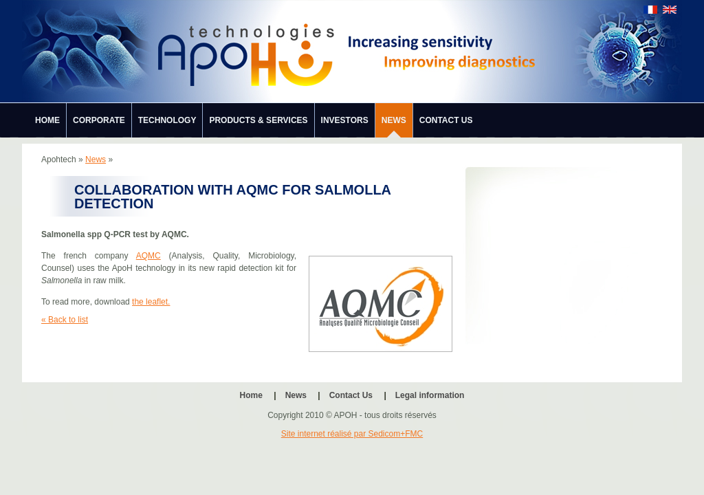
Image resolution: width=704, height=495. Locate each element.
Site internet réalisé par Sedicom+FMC (352, 434)
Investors (344, 120)
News (394, 120)
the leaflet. (151, 302)
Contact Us (446, 120)
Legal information (430, 395)
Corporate (99, 120)
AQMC (148, 256)
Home (47, 120)
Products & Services (258, 120)
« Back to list (64, 319)
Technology (167, 120)
